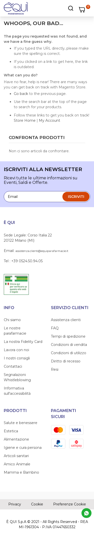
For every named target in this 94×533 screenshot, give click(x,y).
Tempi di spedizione (68, 336)
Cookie (37, 504)
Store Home (25, 120)
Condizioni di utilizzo (68, 353)
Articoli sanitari (16, 456)
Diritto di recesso (65, 361)
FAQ (55, 328)
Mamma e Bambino (21, 472)
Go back (21, 93)
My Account (49, 120)
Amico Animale (17, 464)
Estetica (11, 431)
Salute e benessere (20, 423)
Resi (54, 369)
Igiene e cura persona (23, 447)
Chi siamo (12, 320)
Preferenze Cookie (69, 504)
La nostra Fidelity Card (23, 341)
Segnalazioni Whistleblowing (17, 377)
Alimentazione (16, 439)
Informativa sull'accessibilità (17, 391)
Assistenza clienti (66, 320)
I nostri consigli (17, 358)
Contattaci (13, 366)
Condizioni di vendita (69, 344)
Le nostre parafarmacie (15, 331)
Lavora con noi (16, 350)
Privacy (14, 504)
